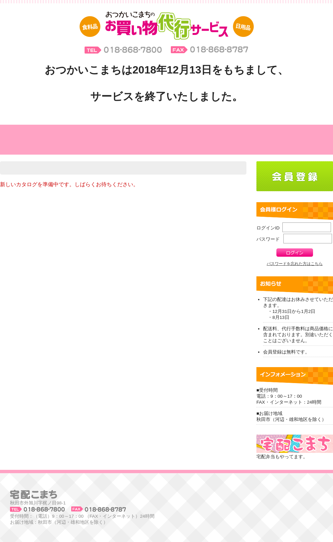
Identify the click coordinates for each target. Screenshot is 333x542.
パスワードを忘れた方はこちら (295, 264)
